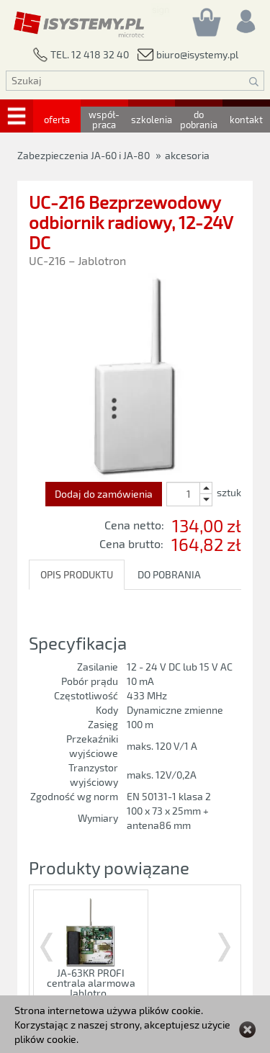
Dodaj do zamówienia (104, 494)
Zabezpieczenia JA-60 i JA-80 (83, 155)
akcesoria (187, 155)
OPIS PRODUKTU (76, 574)
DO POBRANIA (169, 574)
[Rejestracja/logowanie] (244, 18)
